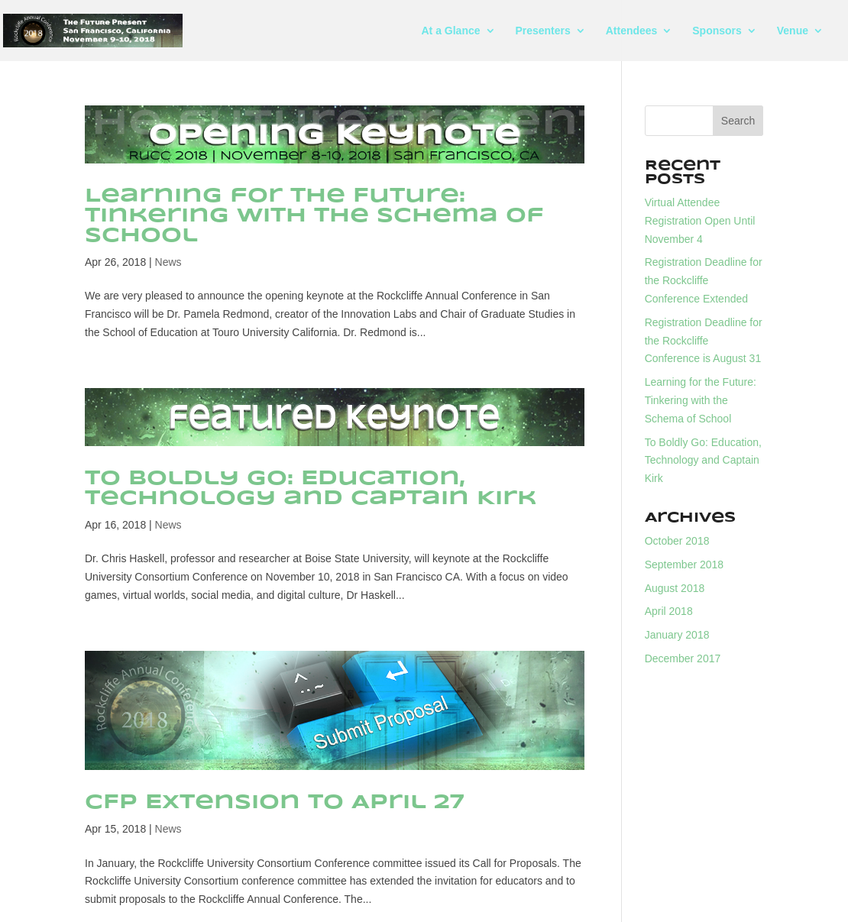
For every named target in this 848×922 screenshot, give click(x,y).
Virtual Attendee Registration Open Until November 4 (700, 220)
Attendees (632, 31)
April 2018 (669, 611)
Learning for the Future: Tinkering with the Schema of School (314, 215)
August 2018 (675, 588)
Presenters (542, 31)
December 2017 (683, 658)
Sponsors (717, 31)
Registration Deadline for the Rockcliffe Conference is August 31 (703, 340)
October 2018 (677, 541)
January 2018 (677, 635)
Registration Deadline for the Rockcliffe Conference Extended (703, 280)
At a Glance (451, 31)
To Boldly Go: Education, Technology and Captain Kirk (310, 488)
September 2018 (684, 564)
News (168, 262)
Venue (792, 31)
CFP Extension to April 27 (274, 802)
